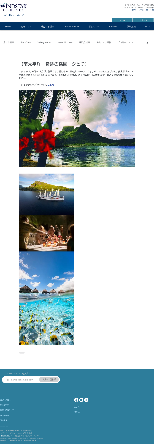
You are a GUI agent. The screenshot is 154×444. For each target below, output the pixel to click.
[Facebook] (76, 400)
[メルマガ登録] (49, 379)
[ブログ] (86, 407)
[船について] (16, 404)
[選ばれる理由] (14, 400)
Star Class (26, 42)
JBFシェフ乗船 (103, 42)
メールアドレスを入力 (18, 373)
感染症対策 (84, 42)
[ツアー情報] (12, 415)
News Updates (65, 42)
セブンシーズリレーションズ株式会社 (16, 433)
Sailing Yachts (44, 42)
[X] (86, 400)
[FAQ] (83, 416)
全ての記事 (8, 42)
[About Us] (14, 425)
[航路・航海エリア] (16, 410)
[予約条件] (12, 420)
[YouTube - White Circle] (81, 400)
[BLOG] (122, 20)
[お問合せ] (143, 20)
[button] (26, 26)
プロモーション (125, 42)
